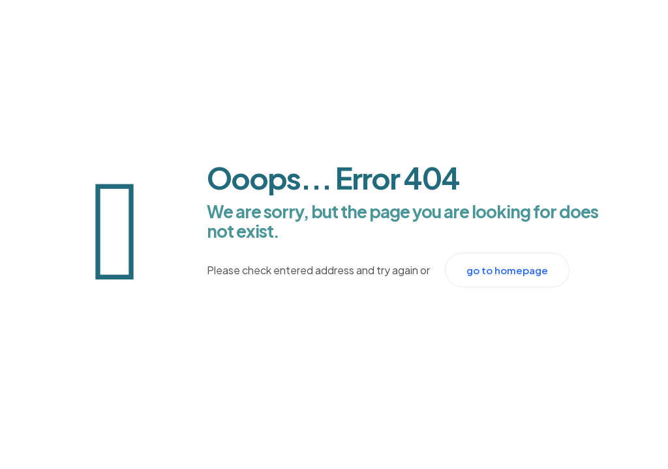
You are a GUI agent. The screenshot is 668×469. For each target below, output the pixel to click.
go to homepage (507, 270)
